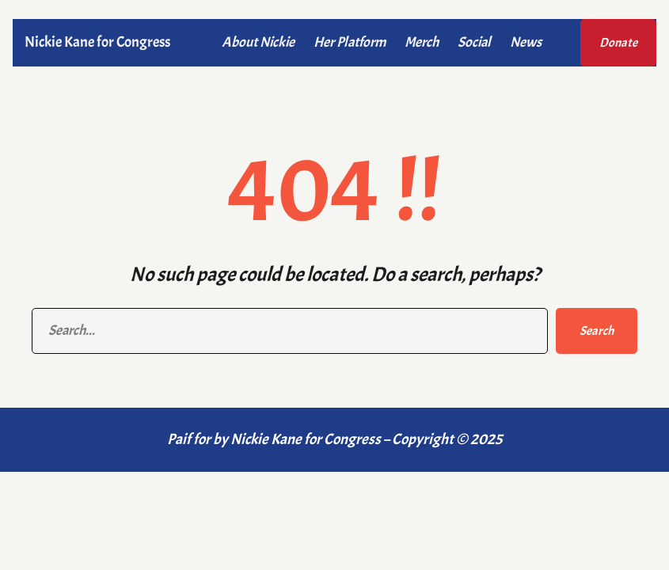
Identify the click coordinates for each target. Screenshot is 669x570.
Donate (618, 43)
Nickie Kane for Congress (97, 41)
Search (597, 331)
